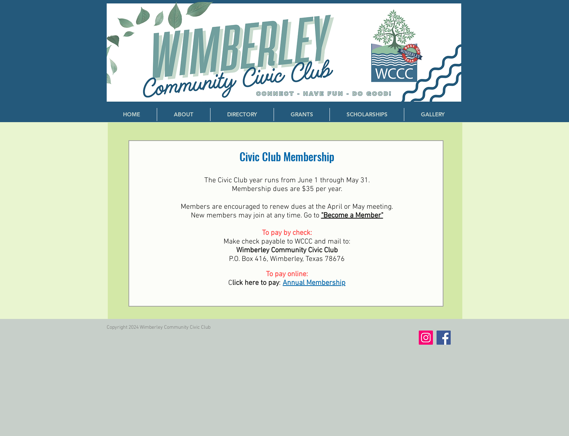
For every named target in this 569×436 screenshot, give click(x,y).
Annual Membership (314, 283)
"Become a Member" (352, 215)
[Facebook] (444, 338)
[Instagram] (426, 338)
